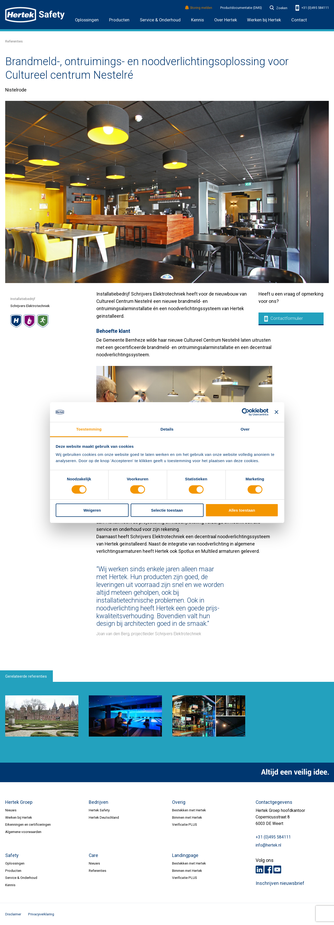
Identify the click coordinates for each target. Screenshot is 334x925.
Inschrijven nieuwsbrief (280, 883)
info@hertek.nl (268, 845)
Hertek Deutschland (104, 817)
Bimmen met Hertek (187, 817)
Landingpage (185, 855)
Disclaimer (13, 914)
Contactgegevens (274, 802)
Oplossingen (87, 19)
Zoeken (278, 8)
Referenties (14, 41)
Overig (178, 802)
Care (93, 855)
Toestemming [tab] (89, 429)
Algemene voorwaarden (23, 832)
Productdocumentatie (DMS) (241, 7)
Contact (299, 19)
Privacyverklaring (41, 914)
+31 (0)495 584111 (312, 8)
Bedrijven (98, 802)
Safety (11, 855)
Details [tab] (167, 429)
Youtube (277, 869)
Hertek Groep (19, 802)
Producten (119, 19)
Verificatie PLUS (184, 824)
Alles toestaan (242, 510)
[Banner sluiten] (276, 412)
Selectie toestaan (167, 510)
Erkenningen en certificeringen (28, 824)
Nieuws (10, 810)
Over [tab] (245, 429)
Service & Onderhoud (160, 19)
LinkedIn (259, 869)
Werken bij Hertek (18, 817)
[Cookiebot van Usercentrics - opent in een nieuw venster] (245, 412)
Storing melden (198, 8)
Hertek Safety (99, 810)
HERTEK (35, 14)
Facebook (268, 869)
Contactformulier (283, 319)
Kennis (197, 19)
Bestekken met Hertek (189, 810)
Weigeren (92, 510)
